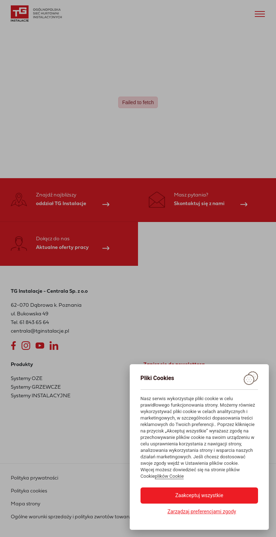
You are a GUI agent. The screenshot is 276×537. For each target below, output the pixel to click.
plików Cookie (169, 476)
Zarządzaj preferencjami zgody (201, 511)
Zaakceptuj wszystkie (199, 495)
